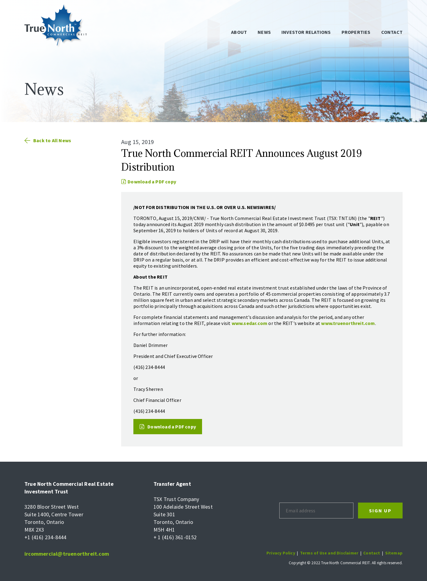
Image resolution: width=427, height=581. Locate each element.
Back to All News (47, 140)
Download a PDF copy (148, 182)
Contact (392, 32)
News (264, 32)
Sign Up (380, 510)
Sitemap (394, 553)
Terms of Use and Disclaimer (329, 553)
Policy (289, 553)
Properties (356, 32)
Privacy (274, 553)
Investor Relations (306, 32)
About (239, 32)
